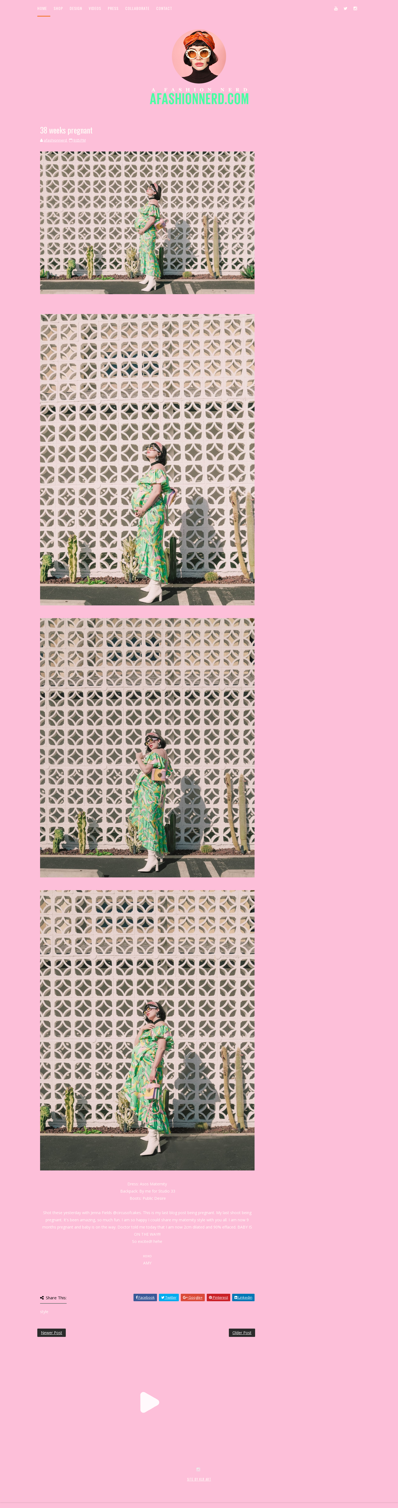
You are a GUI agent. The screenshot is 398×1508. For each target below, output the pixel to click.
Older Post (242, 1332)
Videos (95, 8)
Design (76, 8)
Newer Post (51, 1332)
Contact (164, 8)
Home (42, 8)
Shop (58, 8)
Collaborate (137, 8)
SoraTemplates (70, 1485)
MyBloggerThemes (127, 1485)
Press (113, 8)
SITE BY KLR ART (199, 1479)
